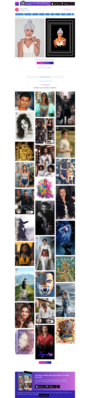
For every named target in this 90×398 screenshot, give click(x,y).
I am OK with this (44, 395)
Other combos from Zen (44, 81)
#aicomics (41, 14)
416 (27, 10)
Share (67, 9)
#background (28, 14)
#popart (69, 14)
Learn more (36, 394)
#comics (63, 14)
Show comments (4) (45, 77)
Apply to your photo (45, 63)
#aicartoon (35, 14)
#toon (52, 14)
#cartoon (57, 14)
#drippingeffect (19, 14)
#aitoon (47, 14)
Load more (45, 362)
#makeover (75, 14)
